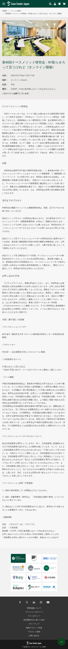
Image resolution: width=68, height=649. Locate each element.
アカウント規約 (34, 632)
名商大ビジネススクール (33, 647)
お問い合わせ (34, 636)
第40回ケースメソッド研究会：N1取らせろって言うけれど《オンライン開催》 (34, 14)
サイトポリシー (34, 616)
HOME (4, 11)
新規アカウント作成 (34, 628)
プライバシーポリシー (34, 612)
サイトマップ (34, 624)
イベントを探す (15, 11)
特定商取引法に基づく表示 (34, 620)
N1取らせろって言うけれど (13, 366)
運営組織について (34, 608)
